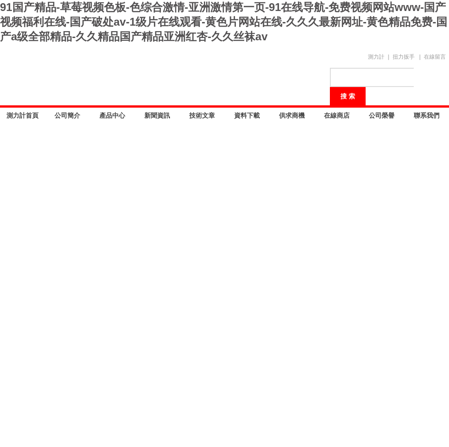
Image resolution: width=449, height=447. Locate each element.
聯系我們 (426, 115)
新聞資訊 (157, 115)
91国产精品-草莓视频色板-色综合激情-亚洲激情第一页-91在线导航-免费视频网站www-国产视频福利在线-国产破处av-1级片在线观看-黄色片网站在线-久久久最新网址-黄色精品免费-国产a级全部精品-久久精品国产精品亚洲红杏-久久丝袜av (223, 22)
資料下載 (247, 115)
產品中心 (112, 115)
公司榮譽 (381, 115)
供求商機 (292, 115)
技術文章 (202, 115)
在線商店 (337, 115)
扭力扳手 (404, 57)
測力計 (376, 57)
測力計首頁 (22, 115)
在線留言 (435, 57)
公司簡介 (67, 115)
